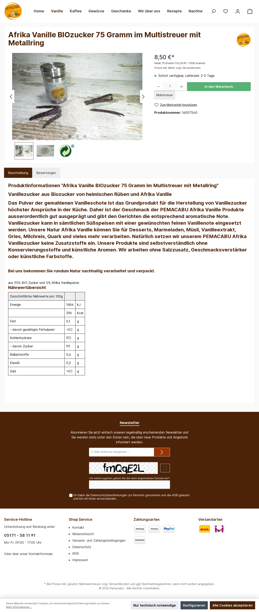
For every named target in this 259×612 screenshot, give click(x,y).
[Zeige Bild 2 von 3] (77, 136)
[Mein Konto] (238, 11)
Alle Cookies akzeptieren (232, 605)
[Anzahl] (169, 86)
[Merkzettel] (226, 11)
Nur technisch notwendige (154, 605)
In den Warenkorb (219, 87)
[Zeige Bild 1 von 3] (69, 136)
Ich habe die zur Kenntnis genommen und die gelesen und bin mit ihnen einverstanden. (131, 496)
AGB (175, 495)
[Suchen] (213, 11)
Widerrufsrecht (83, 534)
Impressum (80, 560)
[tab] (18, 173)
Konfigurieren (194, 605)
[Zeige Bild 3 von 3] (84, 136)
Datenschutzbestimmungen (109, 495)
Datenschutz (81, 547)
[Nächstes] (143, 96)
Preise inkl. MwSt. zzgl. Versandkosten (177, 67)
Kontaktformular (40, 554)
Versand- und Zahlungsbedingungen (98, 540)
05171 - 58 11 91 (19, 535)
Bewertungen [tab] (46, 173)
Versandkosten (119, 584)
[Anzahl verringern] (158, 86)
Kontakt (78, 527)
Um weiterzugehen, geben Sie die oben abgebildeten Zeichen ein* (129, 478)
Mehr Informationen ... (19, 607)
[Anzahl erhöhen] (181, 86)
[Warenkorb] (250, 11)
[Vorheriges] (11, 96)
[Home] (39, 11)
